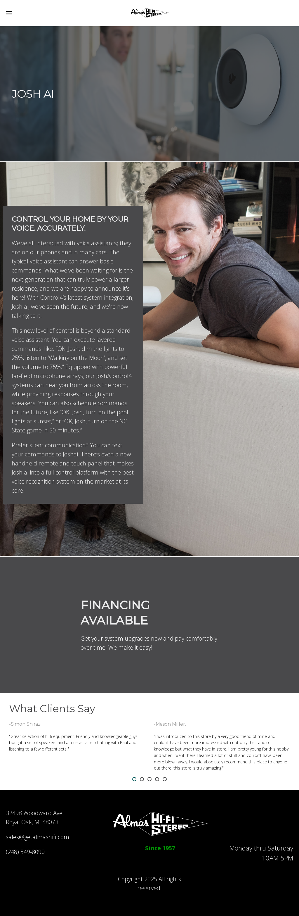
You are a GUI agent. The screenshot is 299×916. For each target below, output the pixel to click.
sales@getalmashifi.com (37, 837)
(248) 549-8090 (25, 852)
